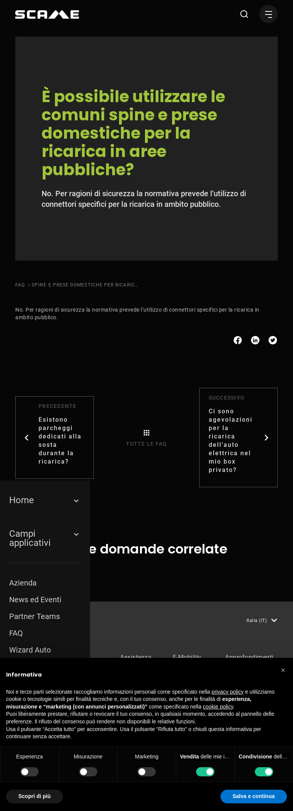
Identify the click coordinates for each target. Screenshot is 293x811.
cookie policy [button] (218, 707)
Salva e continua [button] (254, 796)
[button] (283, 670)
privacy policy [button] (228, 692)
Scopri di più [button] (34, 796)
